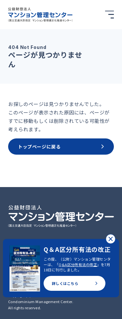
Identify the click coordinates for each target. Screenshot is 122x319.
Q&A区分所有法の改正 (78, 264)
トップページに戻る (61, 146)
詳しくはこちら (74, 283)
